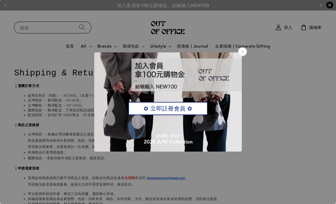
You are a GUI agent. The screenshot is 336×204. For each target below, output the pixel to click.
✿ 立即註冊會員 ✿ (168, 108)
